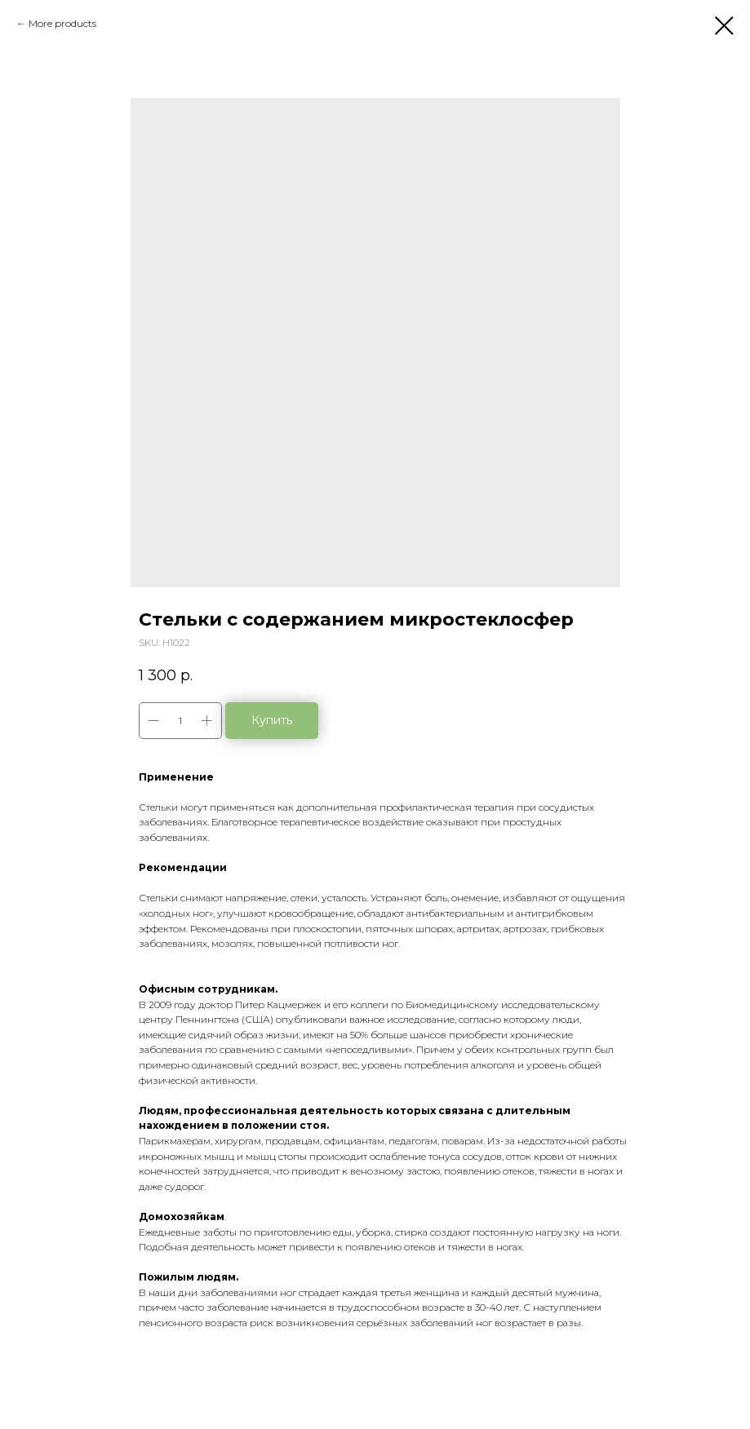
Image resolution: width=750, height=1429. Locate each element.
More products (62, 23)
